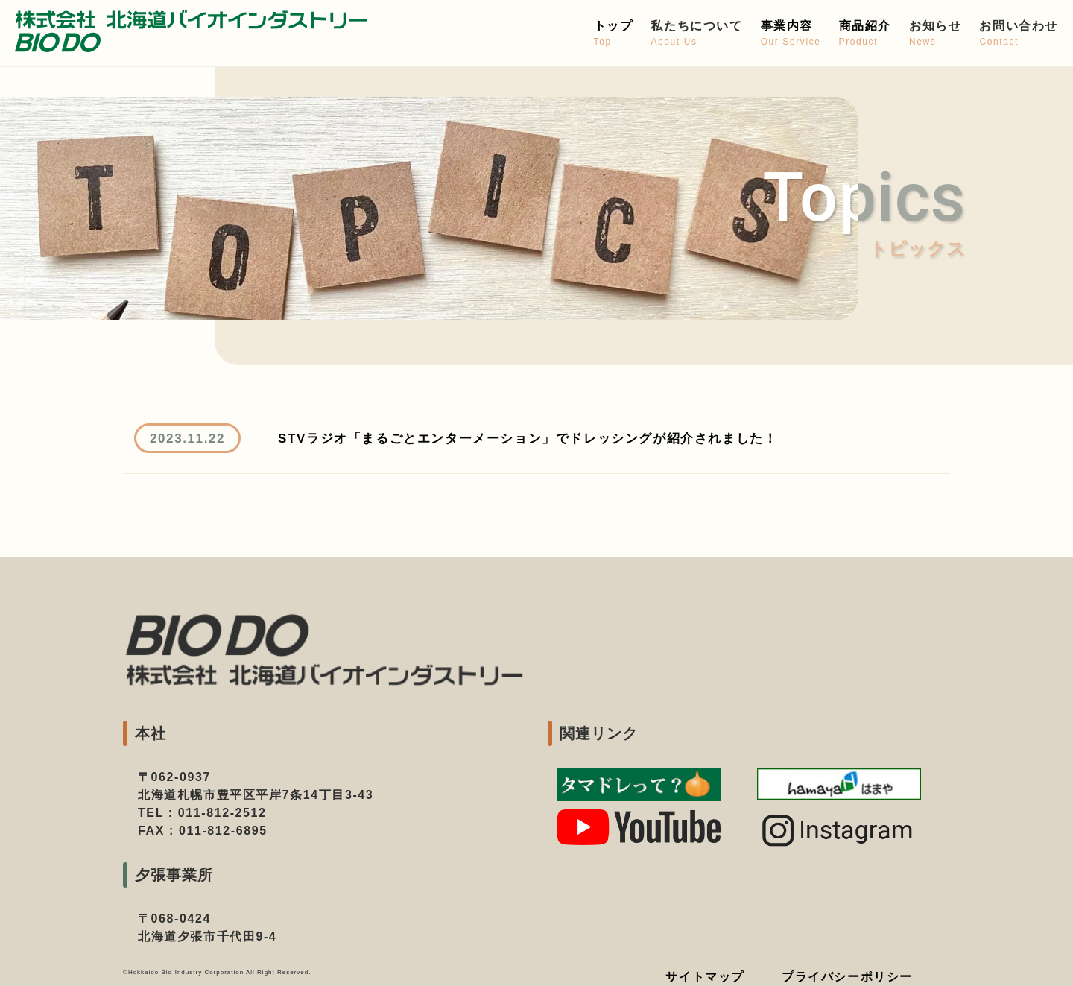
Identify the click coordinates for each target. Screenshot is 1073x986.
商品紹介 (865, 33)
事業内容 (791, 33)
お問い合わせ (1018, 33)
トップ (613, 33)
